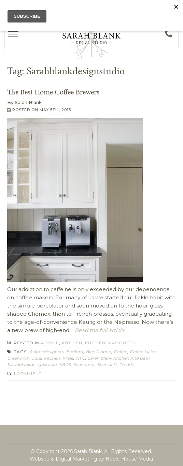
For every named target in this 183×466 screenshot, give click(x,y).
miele (67, 358)
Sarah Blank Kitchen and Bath (119, 358)
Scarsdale (107, 364)
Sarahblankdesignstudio (32, 364)
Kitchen (72, 342)
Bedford (74, 351)
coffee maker (143, 351)
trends (126, 364)
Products (121, 342)
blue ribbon (98, 351)
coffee (120, 351)
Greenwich (18, 358)
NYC (80, 358)
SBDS (65, 364)
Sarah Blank (28, 102)
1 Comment (27, 373)
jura (36, 358)
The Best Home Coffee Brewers (53, 92)
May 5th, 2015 (55, 109)
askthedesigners (46, 351)
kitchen (52, 358)
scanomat (84, 364)
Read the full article (98, 330)
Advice (50, 342)
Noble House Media (129, 459)
